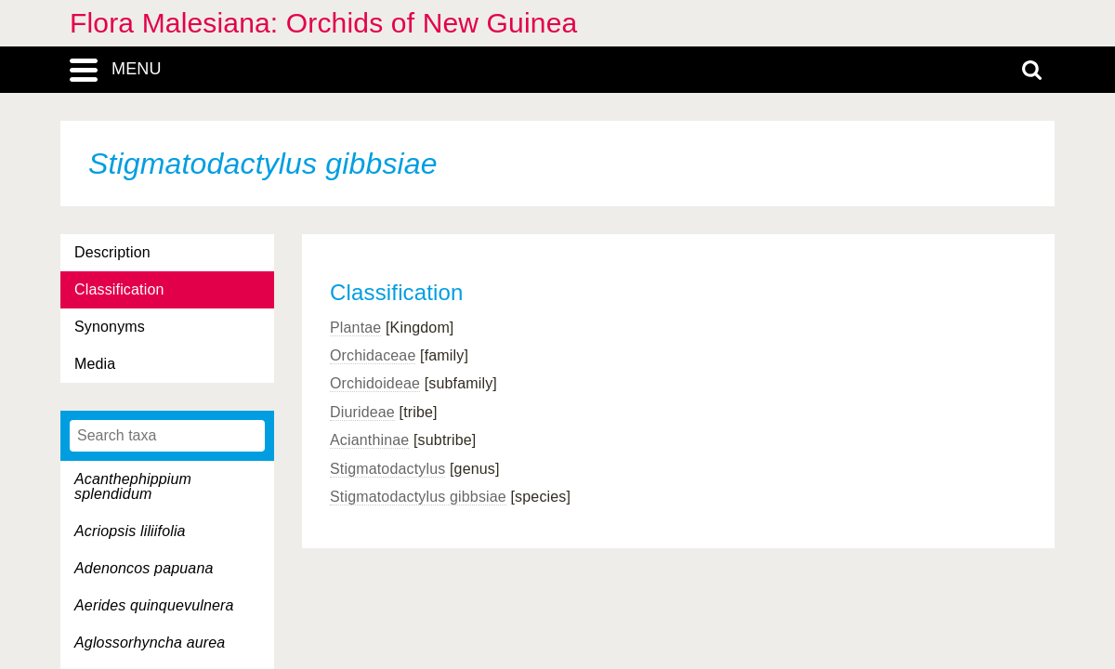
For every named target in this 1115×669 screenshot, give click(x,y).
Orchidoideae (375, 383)
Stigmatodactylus (387, 469)
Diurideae (362, 412)
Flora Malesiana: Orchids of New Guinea (323, 22)
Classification (119, 289)
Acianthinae (369, 440)
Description (112, 252)
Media (94, 364)
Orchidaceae (372, 355)
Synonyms (109, 326)
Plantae (355, 327)
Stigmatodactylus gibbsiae (418, 497)
